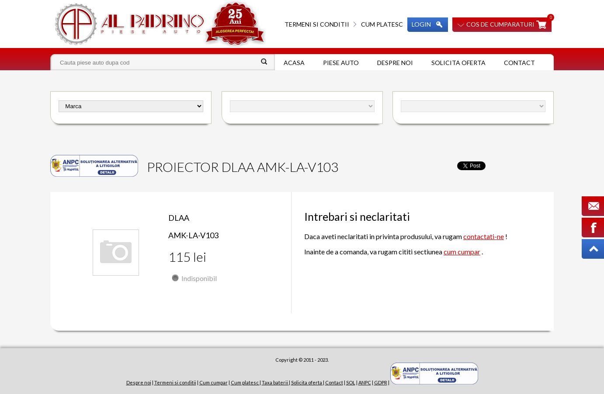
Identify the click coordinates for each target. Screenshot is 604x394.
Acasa (294, 62)
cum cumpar (462, 251)
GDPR (380, 382)
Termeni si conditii (317, 24)
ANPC (364, 382)
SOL (350, 382)
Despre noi (395, 62)
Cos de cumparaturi (500, 24)
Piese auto (341, 62)
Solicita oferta (458, 62)
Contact (519, 62)
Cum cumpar (213, 382)
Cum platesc (382, 24)
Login (421, 24)
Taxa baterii (275, 382)
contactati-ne (483, 236)
